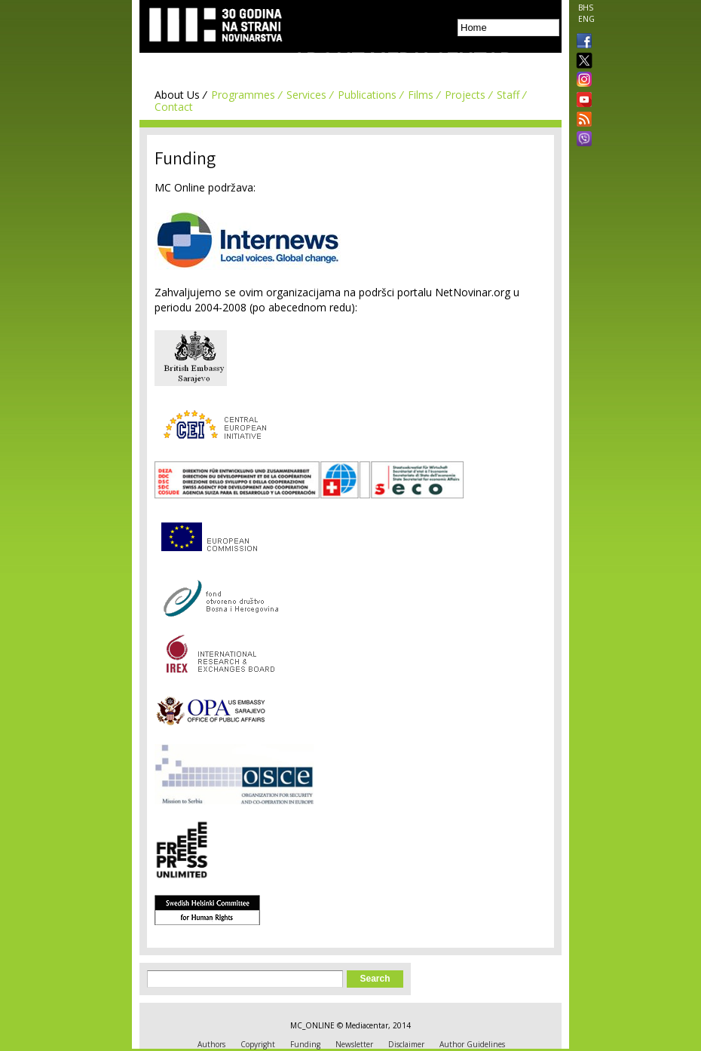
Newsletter (354, 1044)
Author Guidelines (472, 1044)
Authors (211, 1044)
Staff (508, 94)
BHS (585, 7)
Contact (174, 107)
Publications (367, 94)
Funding (305, 1044)
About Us (177, 94)
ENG (586, 19)
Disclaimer (406, 1044)
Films (420, 94)
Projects (465, 94)
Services (306, 94)
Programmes (243, 94)
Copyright (257, 1044)
